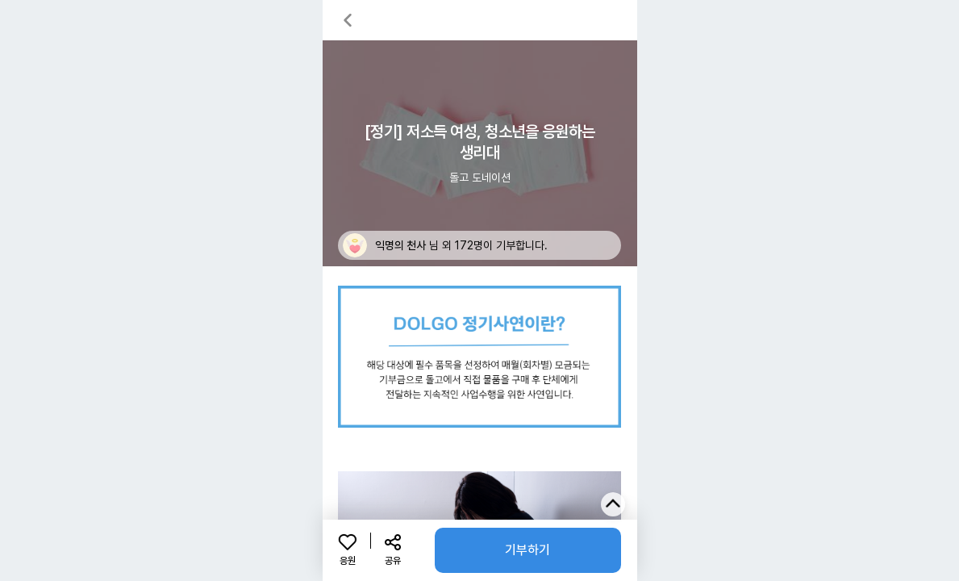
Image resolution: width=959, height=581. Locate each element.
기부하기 (527, 550)
